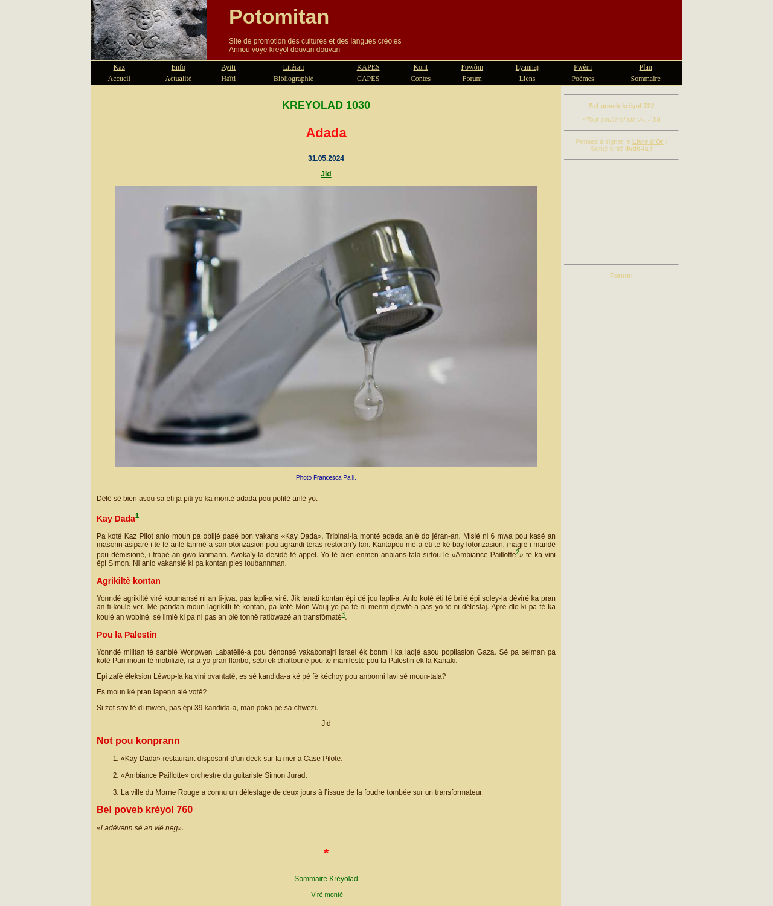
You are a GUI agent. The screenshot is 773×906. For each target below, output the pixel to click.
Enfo (178, 67)
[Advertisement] (621, 212)
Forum (472, 78)
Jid (326, 174)
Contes (421, 78)
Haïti (228, 78)
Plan (646, 67)
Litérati (293, 67)
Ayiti (228, 67)
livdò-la (637, 148)
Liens (527, 78)
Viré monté (327, 894)
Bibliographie (293, 78)
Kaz (119, 67)
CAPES (368, 78)
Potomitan (279, 16)
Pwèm (583, 67)
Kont (420, 67)
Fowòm (472, 67)
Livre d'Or (648, 141)
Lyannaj (527, 67)
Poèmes (582, 78)
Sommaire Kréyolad (326, 879)
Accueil (119, 78)
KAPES (368, 67)
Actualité (178, 78)
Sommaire (646, 78)
